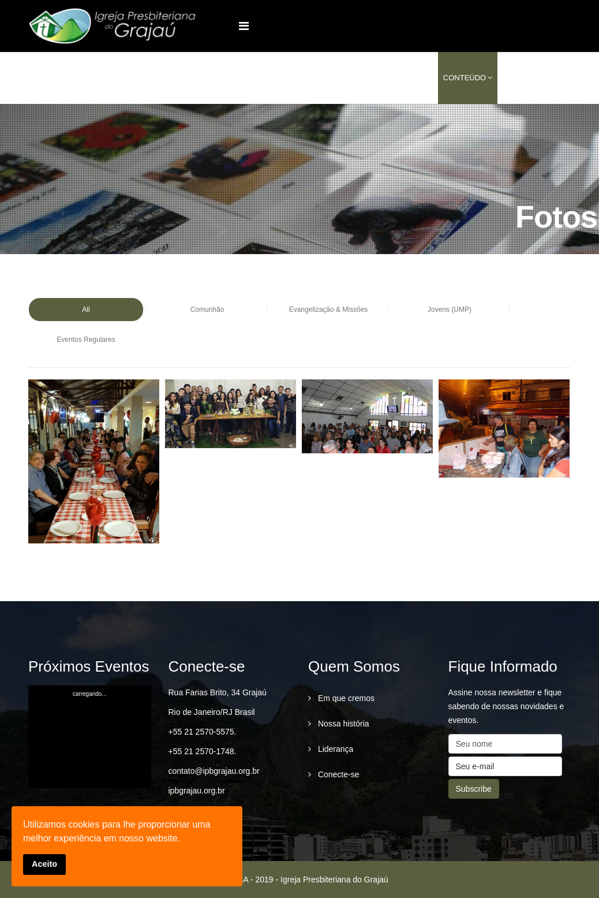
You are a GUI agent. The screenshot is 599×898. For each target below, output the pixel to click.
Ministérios (346, 77)
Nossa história (342, 723)
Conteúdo (464, 77)
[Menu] (244, 26)
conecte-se (527, 77)
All (85, 309)
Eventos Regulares (86, 340)
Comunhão (207, 309)
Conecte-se (337, 774)
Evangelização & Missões (328, 309)
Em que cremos (345, 698)
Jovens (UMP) (449, 309)
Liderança (334, 749)
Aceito (44, 864)
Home (231, 77)
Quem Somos (279, 77)
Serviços (407, 77)
